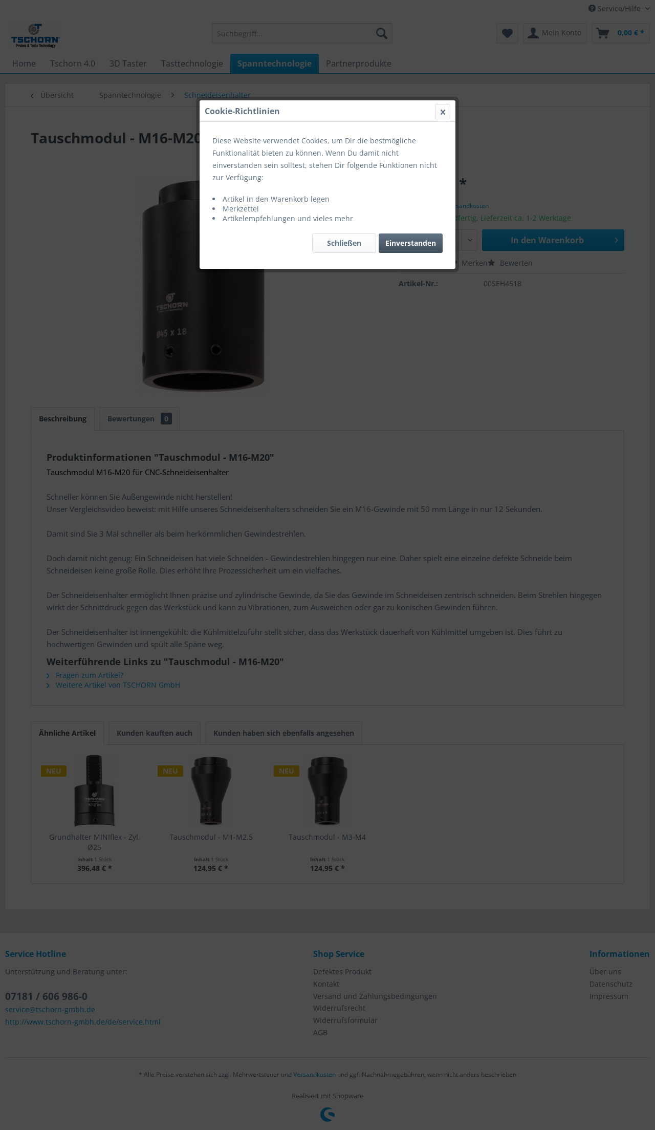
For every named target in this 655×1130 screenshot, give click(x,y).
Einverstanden (410, 243)
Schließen (344, 243)
